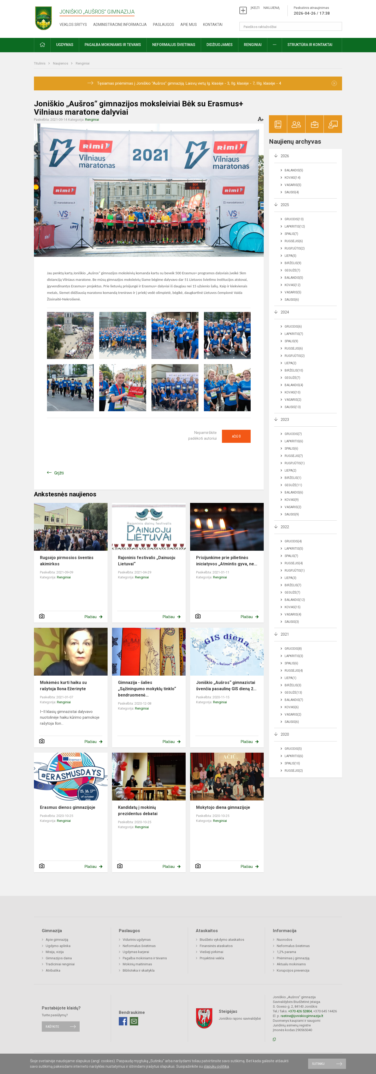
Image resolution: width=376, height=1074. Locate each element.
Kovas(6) (292, 707)
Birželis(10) (294, 370)
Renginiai (253, 45)
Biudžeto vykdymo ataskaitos (222, 940)
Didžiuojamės (220, 45)
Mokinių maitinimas (137, 964)
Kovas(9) (292, 500)
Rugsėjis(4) (294, 563)
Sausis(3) (292, 622)
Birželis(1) (293, 478)
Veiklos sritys (73, 24)
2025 (285, 205)
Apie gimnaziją (57, 940)
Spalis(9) (291, 341)
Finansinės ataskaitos (216, 946)
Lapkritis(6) (294, 441)
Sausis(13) (293, 407)
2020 (285, 734)
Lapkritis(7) (294, 334)
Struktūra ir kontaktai (309, 45)
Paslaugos (163, 24)
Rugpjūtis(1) (295, 463)
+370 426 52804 (300, 1011)
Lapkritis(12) (295, 226)
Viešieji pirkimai (211, 952)
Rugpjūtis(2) (295, 248)
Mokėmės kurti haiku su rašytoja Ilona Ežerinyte (63, 685)
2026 (285, 156)
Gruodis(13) (294, 219)
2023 (285, 419)
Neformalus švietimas (173, 45)
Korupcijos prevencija (293, 970)
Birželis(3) (293, 685)
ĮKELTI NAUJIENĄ (265, 8)
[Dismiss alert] (334, 83)
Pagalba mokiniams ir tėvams (113, 45)
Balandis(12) (295, 600)
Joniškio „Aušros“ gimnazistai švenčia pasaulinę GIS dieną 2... (226, 685)
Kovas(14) (293, 177)
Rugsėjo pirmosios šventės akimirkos (66, 560)
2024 (285, 312)
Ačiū (236, 436)
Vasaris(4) (293, 614)
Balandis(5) (294, 170)
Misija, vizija (55, 952)
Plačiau (91, 617)
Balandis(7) (294, 700)
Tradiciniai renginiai (60, 964)
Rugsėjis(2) (294, 771)
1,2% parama (286, 952)
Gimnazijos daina (59, 958)
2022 (285, 527)
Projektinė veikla (212, 958)
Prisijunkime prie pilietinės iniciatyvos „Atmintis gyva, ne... (226, 560)
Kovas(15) (293, 607)
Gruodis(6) (293, 326)
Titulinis (40, 63)
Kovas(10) (293, 392)
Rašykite (52, 1027)
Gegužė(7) (292, 270)
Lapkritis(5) (294, 548)
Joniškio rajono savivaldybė (240, 1018)
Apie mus (188, 24)
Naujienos (61, 63)
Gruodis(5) (293, 749)
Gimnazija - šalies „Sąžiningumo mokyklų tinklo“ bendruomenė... (147, 689)
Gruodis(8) (293, 649)
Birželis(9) (293, 263)
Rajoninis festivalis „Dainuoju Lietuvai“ (146, 560)
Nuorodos (284, 940)
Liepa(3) (290, 578)
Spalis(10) (292, 763)
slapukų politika (216, 1066)
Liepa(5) (290, 256)
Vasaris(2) (293, 400)
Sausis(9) (292, 514)
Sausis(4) (292, 192)
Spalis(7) (291, 234)
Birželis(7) (293, 585)
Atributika (53, 970)
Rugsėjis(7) (294, 456)
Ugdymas (64, 45)
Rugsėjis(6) (294, 241)
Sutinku (318, 1064)
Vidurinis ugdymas (137, 940)
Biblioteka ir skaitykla (139, 970)
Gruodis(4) (293, 541)
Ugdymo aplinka (58, 946)
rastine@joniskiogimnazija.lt (302, 1016)
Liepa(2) (290, 363)
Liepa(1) (290, 678)
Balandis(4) (294, 385)
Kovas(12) (293, 285)
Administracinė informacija (120, 24)
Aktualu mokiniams (291, 964)
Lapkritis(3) (294, 656)
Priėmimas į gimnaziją (293, 958)
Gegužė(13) (293, 692)
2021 (285, 634)
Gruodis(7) (293, 434)
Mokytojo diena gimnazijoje (223, 807)
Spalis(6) (291, 448)
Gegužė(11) (293, 485)
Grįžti (59, 473)
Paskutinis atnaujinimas (312, 11)
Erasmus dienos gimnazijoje (67, 807)
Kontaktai (212, 24)
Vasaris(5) (293, 185)
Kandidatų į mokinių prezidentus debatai (137, 810)
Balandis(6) (294, 492)
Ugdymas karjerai (136, 952)
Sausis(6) (292, 299)
